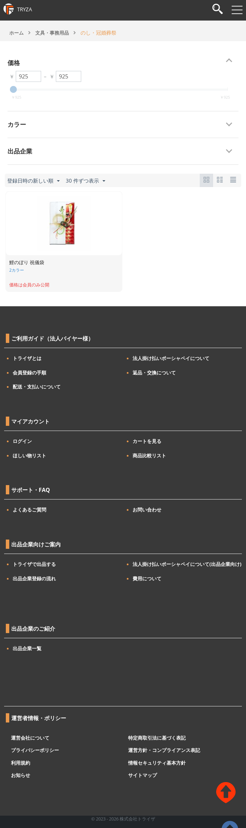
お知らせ (20, 775)
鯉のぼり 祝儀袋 (26, 262)
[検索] (217, 9)
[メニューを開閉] (237, 10)
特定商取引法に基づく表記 (157, 737)
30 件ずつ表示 (85, 181)
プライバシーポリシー (35, 750)
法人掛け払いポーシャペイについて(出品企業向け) (187, 564)
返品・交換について (154, 372)
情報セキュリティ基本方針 (157, 762)
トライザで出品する (34, 564)
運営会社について (30, 737)
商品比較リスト (149, 455)
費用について (147, 578)
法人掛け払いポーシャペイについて (171, 358)
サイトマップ (142, 775)
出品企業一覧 (27, 648)
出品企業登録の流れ (34, 578)
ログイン (22, 441)
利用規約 (20, 762)
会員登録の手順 (29, 372)
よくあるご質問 (29, 509)
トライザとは (27, 358)
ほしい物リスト (29, 455)
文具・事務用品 (52, 32)
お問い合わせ (147, 509)
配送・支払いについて (37, 386)
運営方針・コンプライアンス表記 (164, 750)
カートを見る (147, 441)
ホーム (16, 32)
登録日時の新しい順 (33, 181)
